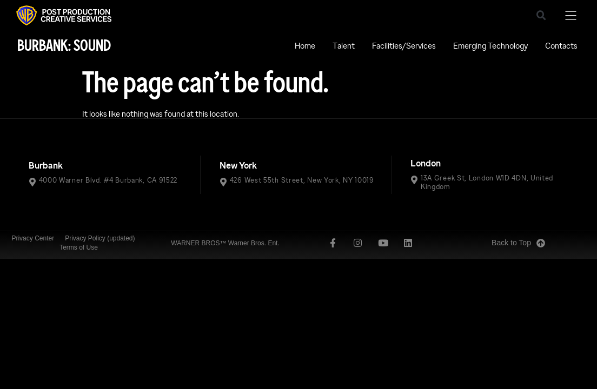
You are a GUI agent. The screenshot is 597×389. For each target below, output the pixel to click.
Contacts (561, 45)
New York (238, 165)
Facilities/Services (404, 45)
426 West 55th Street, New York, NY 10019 (302, 180)
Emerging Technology (490, 45)
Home (305, 45)
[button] (541, 15)
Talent (344, 45)
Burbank (46, 165)
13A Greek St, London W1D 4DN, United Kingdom (487, 182)
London (425, 163)
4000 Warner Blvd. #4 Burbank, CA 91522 (108, 180)
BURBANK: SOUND (64, 45)
